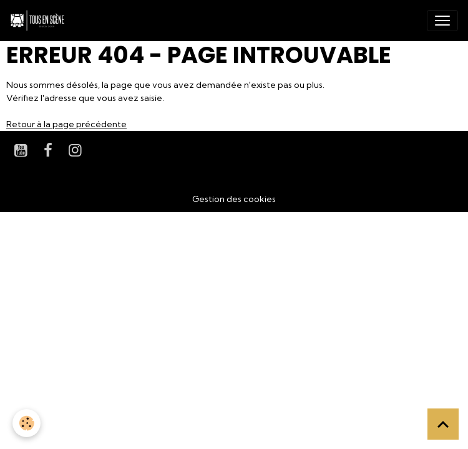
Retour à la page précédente (66, 124)
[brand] (40, 20)
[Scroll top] (443, 424)
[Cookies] (26, 423)
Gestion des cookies (234, 199)
